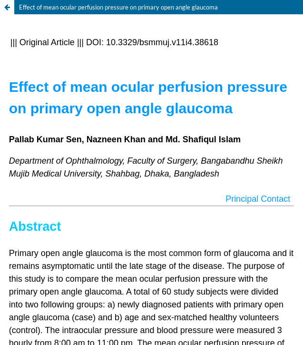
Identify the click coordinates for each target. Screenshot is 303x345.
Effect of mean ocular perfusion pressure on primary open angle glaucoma (118, 7)
